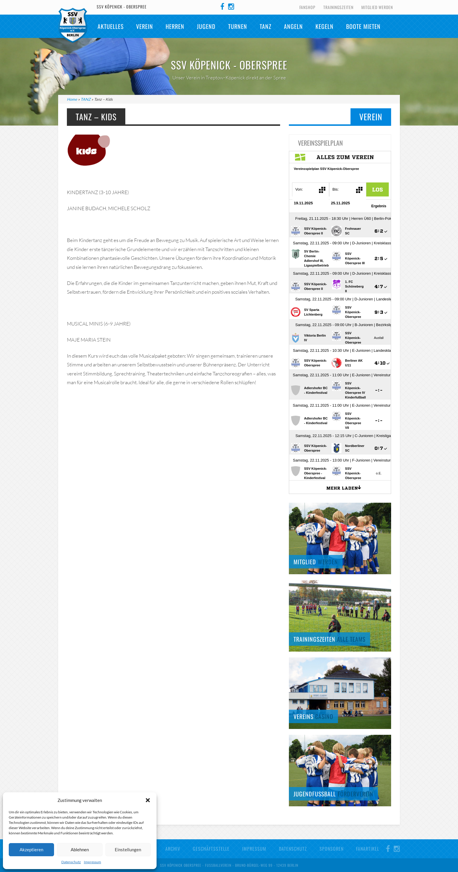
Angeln (293, 26)
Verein (144, 26)
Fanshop (307, 7)
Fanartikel (367, 848)
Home (72, 99)
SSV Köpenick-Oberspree (72, 25)
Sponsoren (332, 848)
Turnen (237, 26)
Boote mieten (363, 26)
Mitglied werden (377, 7)
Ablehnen (80, 849)
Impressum (92, 862)
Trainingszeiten (338, 7)
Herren (175, 26)
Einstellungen (128, 849)
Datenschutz (71, 862)
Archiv (172, 848)
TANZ (265, 26)
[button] (148, 800)
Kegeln (324, 26)
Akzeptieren (31, 849)
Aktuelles (111, 26)
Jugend (206, 26)
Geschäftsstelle (211, 848)
